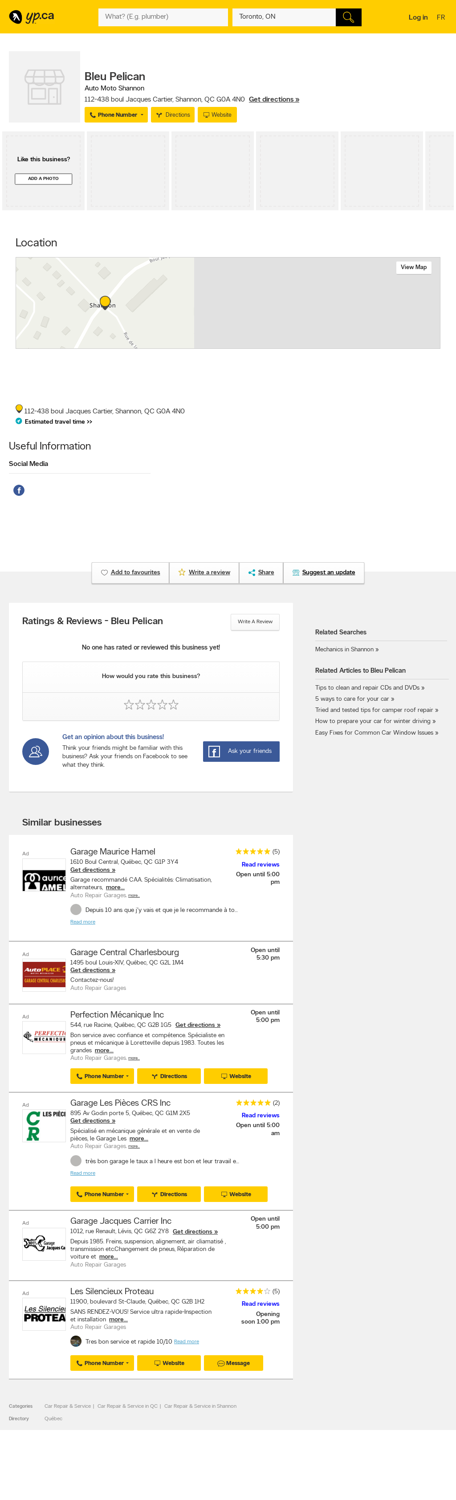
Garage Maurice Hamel (112, 852)
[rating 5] (250, 853)
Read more (82, 922)
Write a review (255, 622)
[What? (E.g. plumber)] (163, 17)
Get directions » (274, 99)
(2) (276, 1102)
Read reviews (261, 865)
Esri (293, 344)
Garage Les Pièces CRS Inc (120, 1103)
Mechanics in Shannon (344, 649)
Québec (53, 1418)
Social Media (28, 464)
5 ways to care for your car (352, 699)
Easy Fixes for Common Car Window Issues (374, 733)
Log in (418, 17)
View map (414, 267)
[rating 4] (250, 1292)
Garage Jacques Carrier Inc (120, 1221)
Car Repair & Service (68, 1405)
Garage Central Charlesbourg (124, 952)
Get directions (90, 870)
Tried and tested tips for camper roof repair (374, 710)
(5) (276, 852)
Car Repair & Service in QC (128, 1405)
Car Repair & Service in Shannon (200, 1405)
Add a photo (43, 178)
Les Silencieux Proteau (112, 1291)
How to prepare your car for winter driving (373, 721)
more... (115, 887)
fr (442, 18)
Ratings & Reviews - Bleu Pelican (92, 622)
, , (192, 99)
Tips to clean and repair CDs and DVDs (367, 688)
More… (134, 895)
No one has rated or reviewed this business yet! (151, 648)
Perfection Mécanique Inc (117, 1015)
